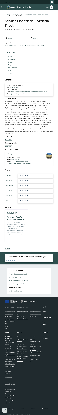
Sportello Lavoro (21, 358)
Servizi (22, 409)
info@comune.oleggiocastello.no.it (19, 162)
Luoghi (44, 322)
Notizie (44, 311)
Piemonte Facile (21, 344)
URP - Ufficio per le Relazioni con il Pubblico (10, 366)
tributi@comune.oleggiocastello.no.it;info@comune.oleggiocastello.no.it (31, 92)
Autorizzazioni (20, 316)
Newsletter (45, 339)
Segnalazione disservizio (35, 353)
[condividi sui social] (8, 38)
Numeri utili (7, 373)
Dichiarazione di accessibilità (35, 343)
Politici (6, 326)
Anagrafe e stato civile (22, 313)
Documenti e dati (9, 314)
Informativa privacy (35, 337)
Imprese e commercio (35, 311)
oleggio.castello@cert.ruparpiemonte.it (20, 94)
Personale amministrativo (10, 322)
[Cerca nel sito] (50, 7)
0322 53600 (15, 159)
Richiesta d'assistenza (35, 360)
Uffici (6, 328)
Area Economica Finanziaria (40, 14)
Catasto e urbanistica (22, 319)
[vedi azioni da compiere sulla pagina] (34, 38)
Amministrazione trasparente (35, 347)
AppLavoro (20, 361)
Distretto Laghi (21, 354)
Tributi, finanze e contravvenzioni (12, 213)
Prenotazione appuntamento (35, 356)
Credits (33, 409)
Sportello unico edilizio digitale (22, 340)
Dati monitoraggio (9, 409)
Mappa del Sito (45, 409)
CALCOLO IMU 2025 (22, 356)
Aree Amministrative (25, 14)
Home (6, 14)
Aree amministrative (10, 311)
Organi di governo (9, 319)
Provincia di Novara (22, 351)
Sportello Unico (21, 337)
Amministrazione (13, 14)
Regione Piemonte (9, 2)
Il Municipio (9, 154)
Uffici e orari (8, 371)
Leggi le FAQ (33, 350)
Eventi (44, 324)
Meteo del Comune (22, 346)
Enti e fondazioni (9, 316)
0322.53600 (15, 87)
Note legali (32, 339)
